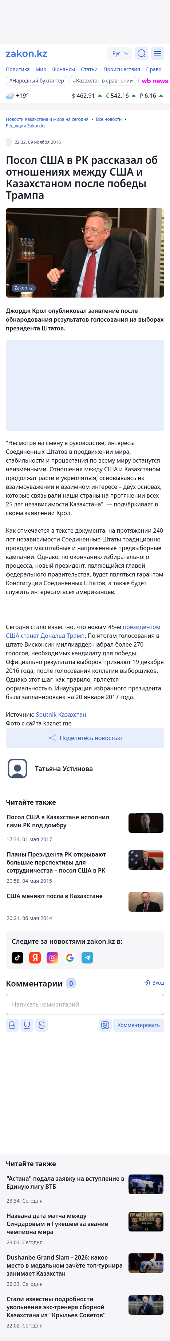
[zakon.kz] (26, 53)
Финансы (63, 69)
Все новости (109, 119)
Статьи (89, 69)
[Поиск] (141, 53)
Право (154, 69)
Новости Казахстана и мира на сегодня (47, 119)
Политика (18, 69)
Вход (158, 982)
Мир (41, 69)
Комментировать (139, 1025)
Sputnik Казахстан (61, 714)
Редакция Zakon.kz (26, 126)
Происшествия (121, 69)
